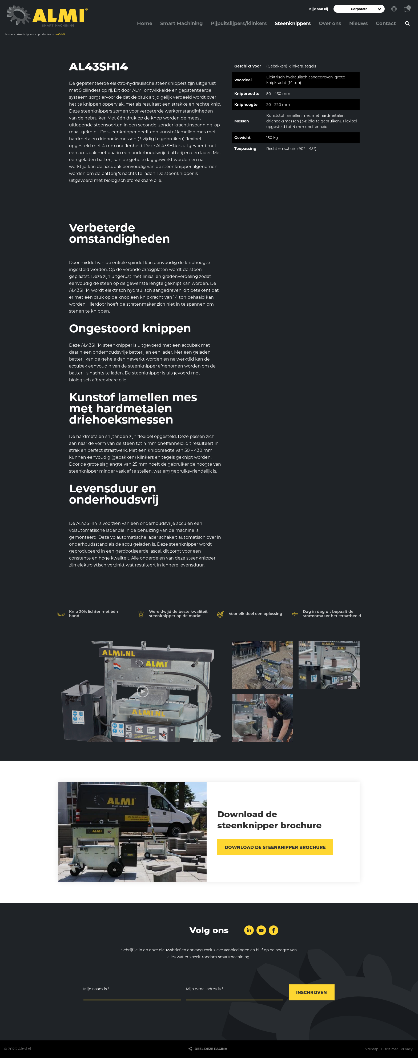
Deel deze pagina (211, 1049)
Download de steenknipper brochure (275, 847)
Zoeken (407, 23)
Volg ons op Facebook (273, 930)
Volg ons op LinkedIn (249, 930)
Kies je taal (394, 8)
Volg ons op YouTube (261, 930)
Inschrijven (311, 992)
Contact (407, 8)
